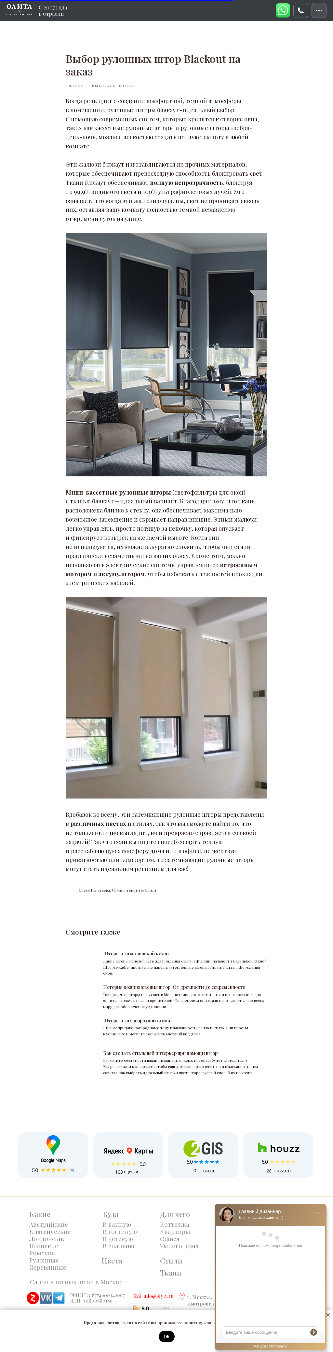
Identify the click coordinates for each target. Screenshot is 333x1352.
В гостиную (120, 1231)
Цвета (111, 1260)
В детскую (118, 1238)
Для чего (175, 1214)
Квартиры (175, 1231)
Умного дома (179, 1245)
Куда (110, 1214)
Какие (39, 1214)
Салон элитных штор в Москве (76, 1281)
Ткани (170, 1272)
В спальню (118, 1245)
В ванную (117, 1224)
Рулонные (44, 1260)
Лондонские (47, 1238)
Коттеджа (174, 1224)
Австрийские (48, 1224)
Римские (42, 1253)
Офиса (170, 1238)
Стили (171, 1260)
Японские (43, 1245)
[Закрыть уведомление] (328, 1315)
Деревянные (47, 1267)
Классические (50, 1231)
